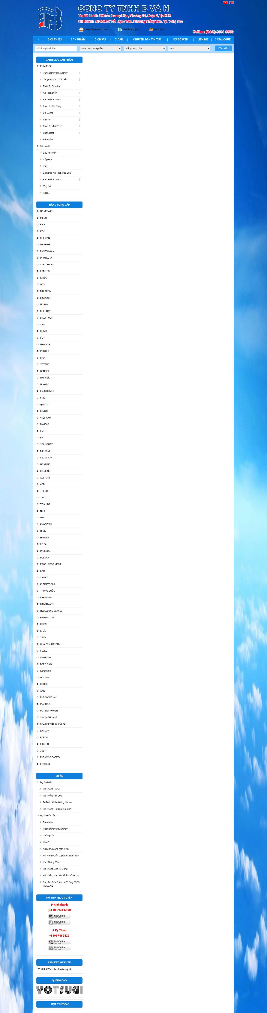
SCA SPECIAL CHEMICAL (53, 724)
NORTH (44, 304)
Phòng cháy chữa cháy (55, 73)
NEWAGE (45, 344)
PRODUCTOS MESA (50, 564)
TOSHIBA (45, 504)
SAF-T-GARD (47, 264)
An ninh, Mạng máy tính (56, 848)
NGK (42, 511)
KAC (42, 571)
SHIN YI (44, 577)
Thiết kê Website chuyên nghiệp (55, 969)
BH (41, 437)
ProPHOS (45, 704)
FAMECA (44, 424)
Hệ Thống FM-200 (52, 795)
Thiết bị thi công (52, 106)
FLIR (42, 337)
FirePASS (45, 764)
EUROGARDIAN (48, 697)
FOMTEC (45, 271)
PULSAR (44, 557)
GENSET (44, 371)
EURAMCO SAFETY (50, 757)
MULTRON (45, 291)
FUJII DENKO (47, 391)
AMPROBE (45, 657)
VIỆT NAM (45, 417)
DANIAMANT (47, 604)
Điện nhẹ (48, 139)
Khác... (46, 192)
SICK (42, 357)
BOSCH (44, 684)
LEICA (43, 544)
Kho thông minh (51, 862)
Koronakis (45, 670)
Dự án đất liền (48, 815)
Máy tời (47, 186)
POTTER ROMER (49, 710)
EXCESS (44, 744)
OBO (42, 517)
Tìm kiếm (223, 48)
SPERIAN (45, 238)
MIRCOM (45, 451)
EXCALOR (45, 297)
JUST (43, 750)
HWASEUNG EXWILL (51, 610)
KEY (42, 231)
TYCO (43, 497)
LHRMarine (46, 597)
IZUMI (43, 624)
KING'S (44, 411)
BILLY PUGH (46, 317)
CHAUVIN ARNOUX (50, 644)
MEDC (43, 217)
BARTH (44, 737)
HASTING (45, 464)
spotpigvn (159, 29)
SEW (42, 324)
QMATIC (44, 404)
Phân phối (45, 66)
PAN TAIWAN (47, 251)
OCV (42, 284)
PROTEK (44, 351)
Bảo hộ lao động (52, 99)
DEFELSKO (46, 664)
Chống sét (48, 132)
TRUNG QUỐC (47, 590)
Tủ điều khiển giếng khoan (57, 802)
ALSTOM (45, 477)
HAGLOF (44, 537)
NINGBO (44, 384)
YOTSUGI (45, 364)
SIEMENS (45, 471)
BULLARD (45, 311)
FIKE (42, 224)
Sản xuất (45, 146)
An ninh (47, 119)
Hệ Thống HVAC (51, 789)
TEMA (43, 637)
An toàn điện (50, 92)
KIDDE (43, 277)
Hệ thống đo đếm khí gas (57, 809)
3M (42, 431)
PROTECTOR (47, 617)
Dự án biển (46, 782)
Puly (45, 166)
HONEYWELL (47, 211)
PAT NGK (45, 377)
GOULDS (45, 677)
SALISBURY (46, 444)
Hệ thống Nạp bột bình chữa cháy (61, 875)
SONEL (44, 331)
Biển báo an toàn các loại (57, 172)
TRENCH (44, 491)
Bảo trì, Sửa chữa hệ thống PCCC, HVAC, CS (61, 884)
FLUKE (43, 650)
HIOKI (43, 530)
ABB (42, 484)
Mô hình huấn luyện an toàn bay (61, 855)
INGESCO (45, 550)
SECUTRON (46, 457)
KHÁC (43, 630)
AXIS (42, 690)
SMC (42, 397)
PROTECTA (46, 257)
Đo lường (48, 112)
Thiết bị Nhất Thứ (52, 126)
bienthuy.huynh (131, 29)
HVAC (46, 842)
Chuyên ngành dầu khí (55, 79)
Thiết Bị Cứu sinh (52, 86)
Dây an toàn (49, 152)
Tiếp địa (47, 159)
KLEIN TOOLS (47, 584)
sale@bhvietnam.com (95, 29)
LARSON (44, 730)
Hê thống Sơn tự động (55, 868)
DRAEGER (45, 244)
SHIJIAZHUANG (48, 717)
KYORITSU (46, 524)
